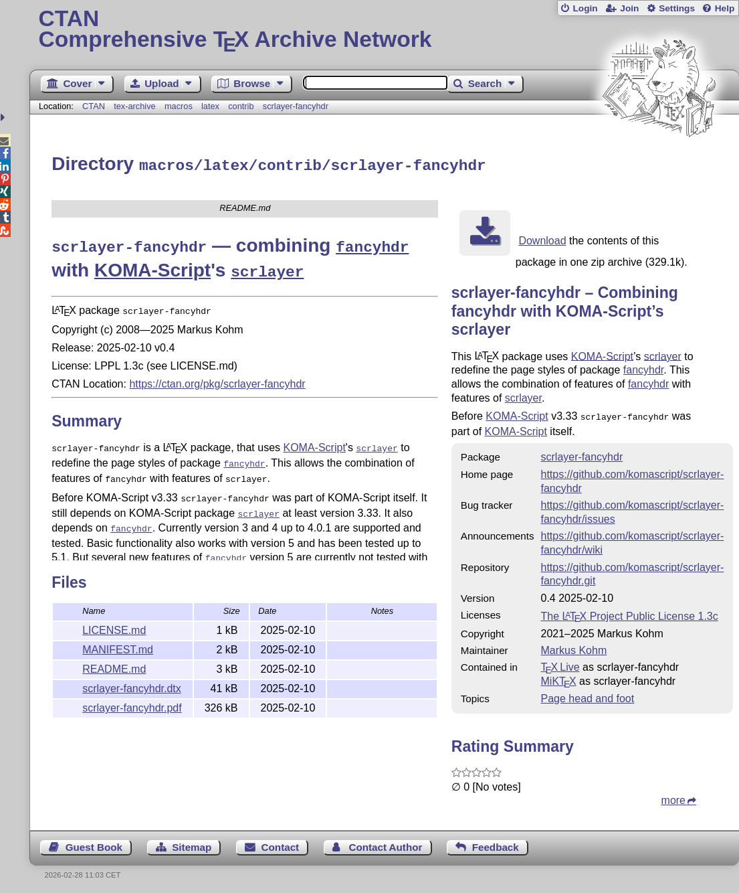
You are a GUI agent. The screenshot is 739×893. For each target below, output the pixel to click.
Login (584, 8)
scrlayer (662, 353)
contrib (240, 106)
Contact (280, 843)
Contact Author (385, 843)
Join (629, 8)
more (673, 797)
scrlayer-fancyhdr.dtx (131, 686)
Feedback (495, 843)
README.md (114, 667)
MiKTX (558, 677)
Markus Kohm (574, 647)
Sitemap (191, 843)
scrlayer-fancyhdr (295, 106)
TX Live (560, 663)
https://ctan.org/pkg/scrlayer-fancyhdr (217, 376)
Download (542, 238)
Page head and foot (588, 695)
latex (210, 106)
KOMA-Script (152, 266)
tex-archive (135, 106)
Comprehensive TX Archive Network (384, 30)
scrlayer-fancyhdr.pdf (132, 706)
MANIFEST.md (117, 647)
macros (179, 106)
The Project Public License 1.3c (629, 613)
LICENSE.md (114, 628)
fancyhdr (643, 368)
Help (725, 8)
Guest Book (94, 843)
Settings (677, 8)
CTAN (93, 106)
